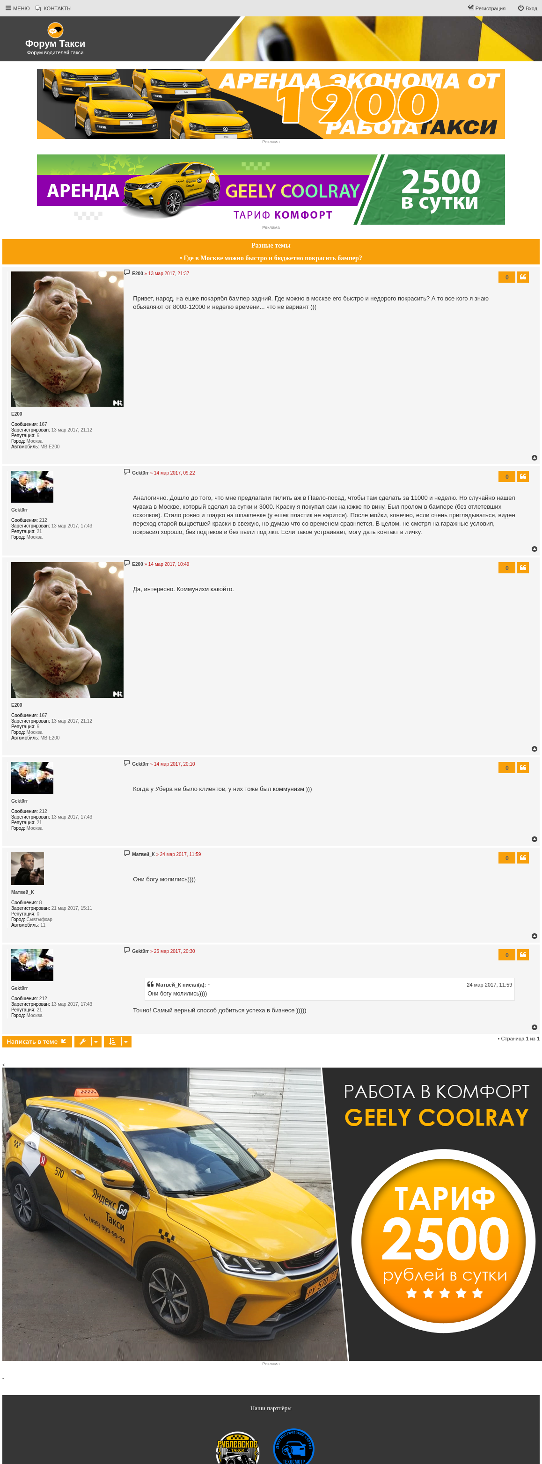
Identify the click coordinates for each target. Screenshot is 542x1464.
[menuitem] (54, 8)
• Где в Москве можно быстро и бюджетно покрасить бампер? (271, 258)
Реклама (270, 141)
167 (43, 424)
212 (43, 520)
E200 (16, 414)
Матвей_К (22, 892)
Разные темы (270, 245)
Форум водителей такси (55, 52)
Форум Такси (55, 43)
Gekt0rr (19, 509)
